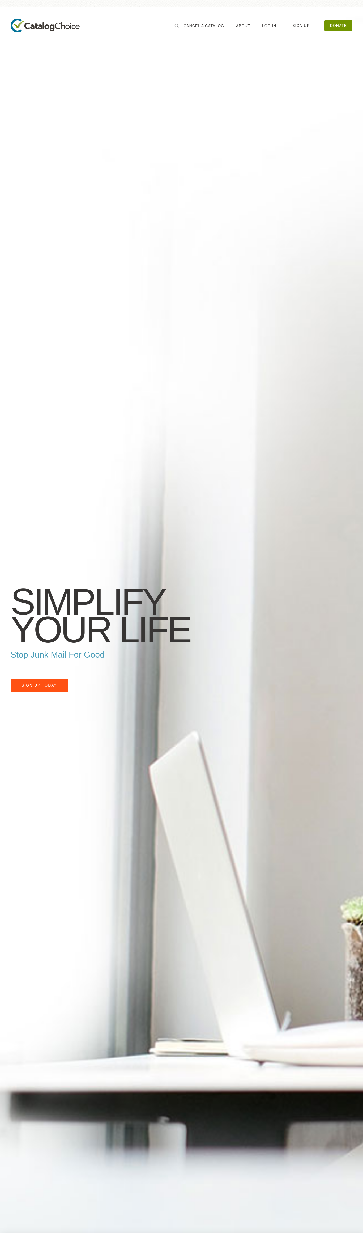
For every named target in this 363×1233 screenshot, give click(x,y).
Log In (269, 26)
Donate (338, 26)
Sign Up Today (39, 685)
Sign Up (301, 26)
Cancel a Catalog (203, 26)
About (243, 26)
